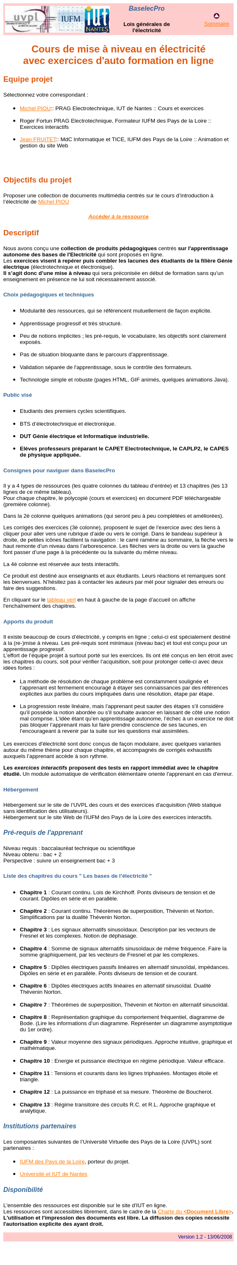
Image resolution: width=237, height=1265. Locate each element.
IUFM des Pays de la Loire (52, 1161)
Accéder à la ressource (118, 216)
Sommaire (217, 24)
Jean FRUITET (38, 139)
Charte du (195, 1211)
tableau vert (61, 600)
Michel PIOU (35, 108)
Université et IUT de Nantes (53, 1174)
